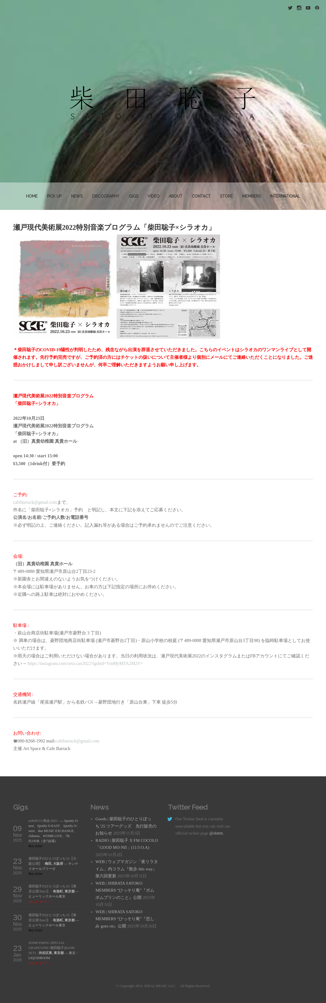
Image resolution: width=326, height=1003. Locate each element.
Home (31, 196)
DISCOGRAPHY (105, 196)
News (76, 196)
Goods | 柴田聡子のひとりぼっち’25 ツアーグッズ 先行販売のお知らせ (126, 826)
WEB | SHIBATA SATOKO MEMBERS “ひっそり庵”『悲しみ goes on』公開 (124, 919)
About (175, 196)
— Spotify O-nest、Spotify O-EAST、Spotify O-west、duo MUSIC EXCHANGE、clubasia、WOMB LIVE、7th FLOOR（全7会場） (54, 831)
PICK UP (54, 196)
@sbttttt (216, 833)
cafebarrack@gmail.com (35, 502)
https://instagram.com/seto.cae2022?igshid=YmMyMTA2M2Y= (85, 663)
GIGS (133, 196)
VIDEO (153, 196)
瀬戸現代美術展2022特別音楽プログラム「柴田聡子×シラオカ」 (114, 227)
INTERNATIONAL (285, 196)
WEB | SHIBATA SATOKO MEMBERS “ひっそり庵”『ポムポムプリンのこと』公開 (124, 890)
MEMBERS (251, 196)
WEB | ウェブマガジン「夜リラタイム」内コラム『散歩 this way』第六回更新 (126, 868)
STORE (226, 196)
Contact (201, 196)
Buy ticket (35, 846)
